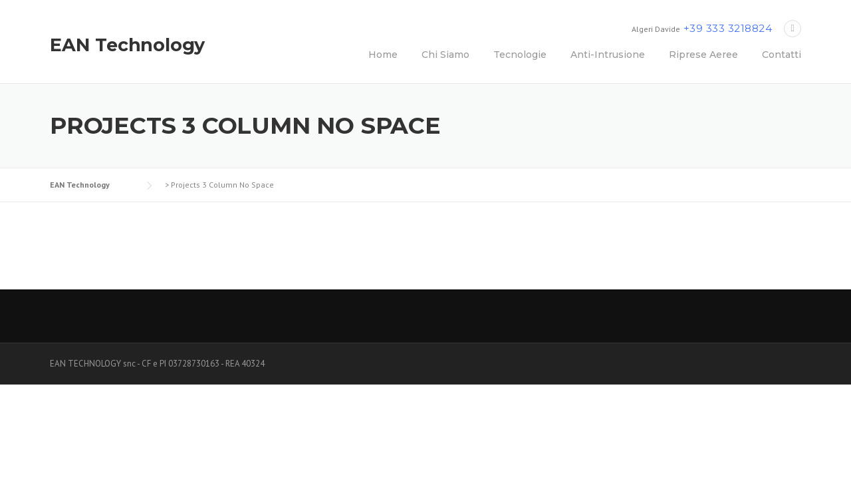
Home (383, 55)
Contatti (781, 55)
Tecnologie (520, 55)
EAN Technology (127, 45)
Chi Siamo (445, 55)
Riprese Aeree (703, 55)
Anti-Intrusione (607, 55)
